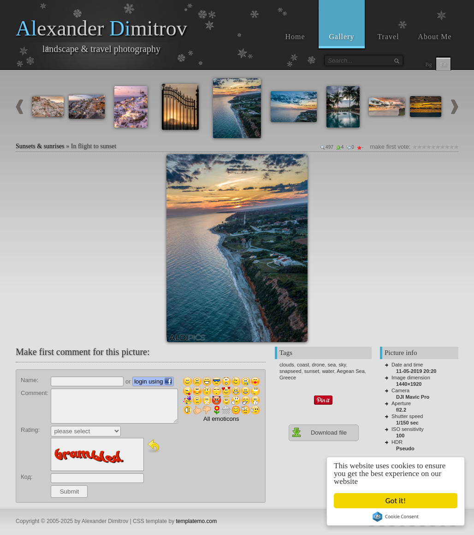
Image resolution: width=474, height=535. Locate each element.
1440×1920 (408, 384)
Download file (319, 432)
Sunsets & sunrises (40, 146)
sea (332, 364)
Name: (29, 380)
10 (456, 146)
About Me (434, 37)
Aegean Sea (351, 371)
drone (318, 364)
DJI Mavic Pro (412, 397)
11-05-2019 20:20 (416, 371)
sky (342, 364)
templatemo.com (196, 521)
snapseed (290, 371)
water (328, 371)
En (443, 64)
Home (295, 37)
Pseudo (405, 448)
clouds (286, 364)
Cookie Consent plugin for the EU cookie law (396, 517)
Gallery (342, 37)
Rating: (30, 429)
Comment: (34, 393)
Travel (388, 37)
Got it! (395, 501)
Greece (287, 377)
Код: (27, 476)
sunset (311, 371)
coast (303, 364)
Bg (428, 64)
